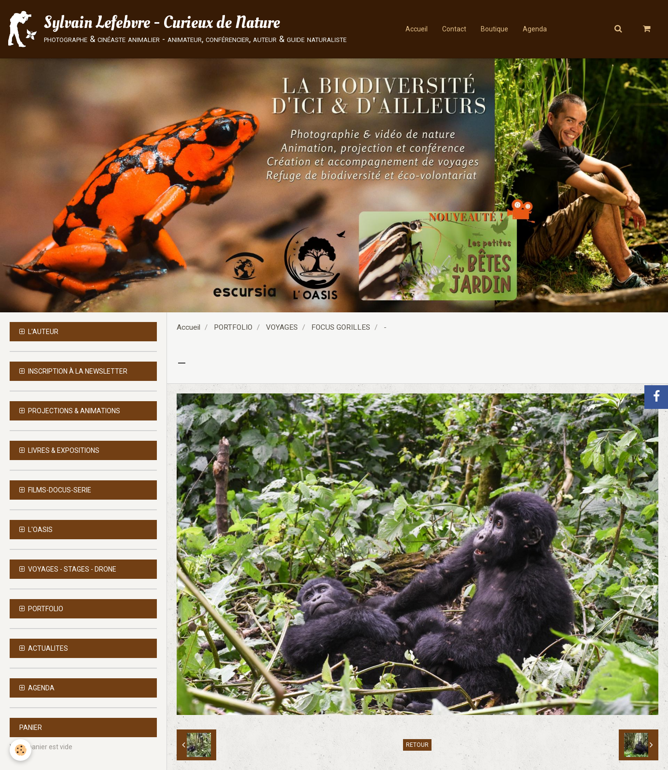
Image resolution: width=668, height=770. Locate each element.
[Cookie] (20, 750)
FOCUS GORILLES (340, 327)
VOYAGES (282, 327)
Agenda (535, 29)
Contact (454, 29)
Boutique (494, 29)
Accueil (416, 29)
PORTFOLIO (233, 327)
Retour (417, 745)
